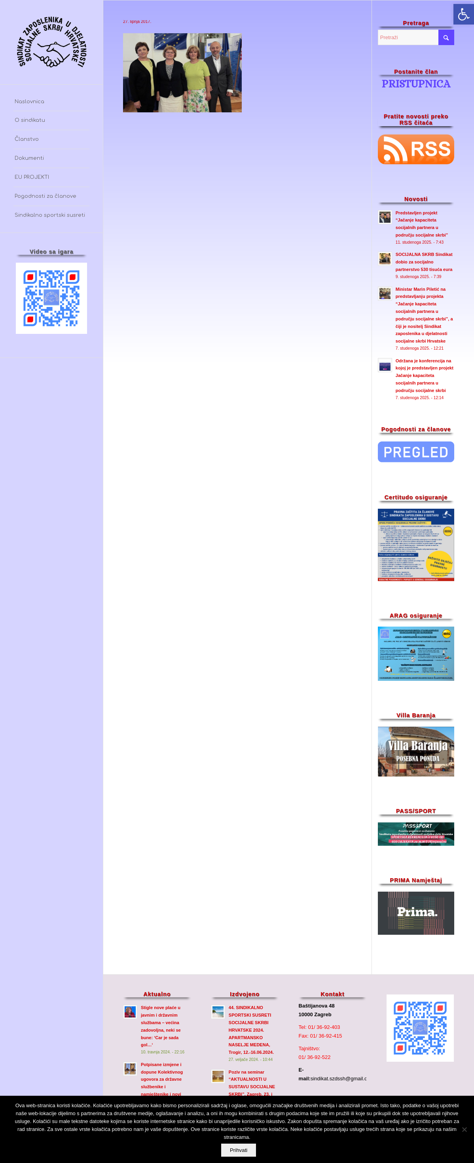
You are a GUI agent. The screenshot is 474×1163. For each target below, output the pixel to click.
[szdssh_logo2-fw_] (51, 42)
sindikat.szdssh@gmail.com (342, 1079)
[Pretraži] (416, 37)
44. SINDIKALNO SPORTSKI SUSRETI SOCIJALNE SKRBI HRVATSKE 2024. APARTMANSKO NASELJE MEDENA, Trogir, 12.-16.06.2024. (251, 1030)
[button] (463, 14)
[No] (464, 1130)
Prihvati (239, 1151)
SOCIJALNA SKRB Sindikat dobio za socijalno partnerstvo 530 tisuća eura (424, 262)
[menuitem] (51, 102)
